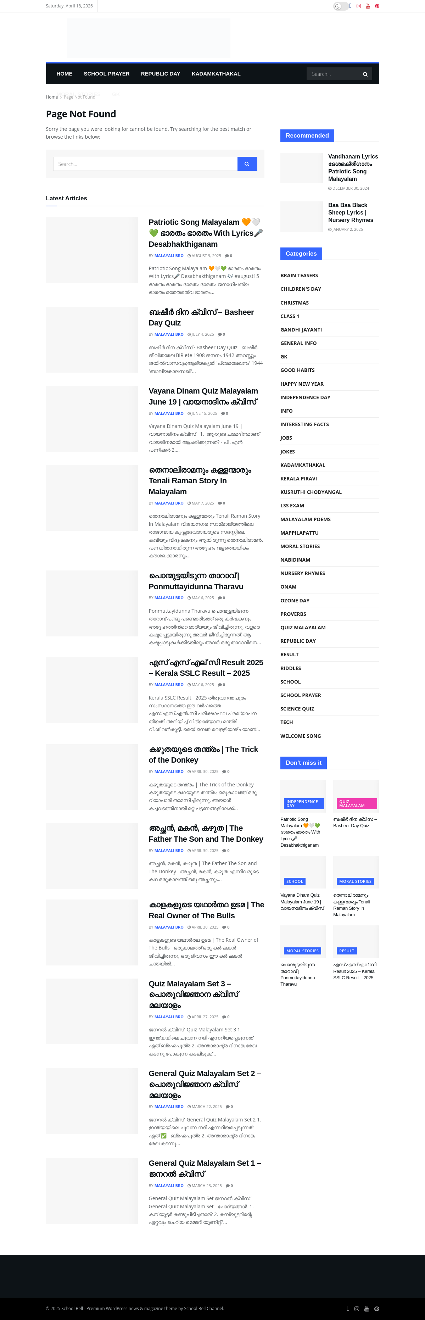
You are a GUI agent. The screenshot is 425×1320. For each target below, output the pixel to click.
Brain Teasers (299, 275)
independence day (305, 397)
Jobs (286, 437)
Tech (286, 722)
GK (116, 94)
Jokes (287, 451)
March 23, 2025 (205, 1185)
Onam (288, 586)
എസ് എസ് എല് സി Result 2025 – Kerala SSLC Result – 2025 (354, 971)
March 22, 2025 (205, 1106)
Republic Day (160, 74)
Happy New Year (302, 383)
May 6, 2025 (201, 597)
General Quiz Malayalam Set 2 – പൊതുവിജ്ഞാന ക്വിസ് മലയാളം (205, 1084)
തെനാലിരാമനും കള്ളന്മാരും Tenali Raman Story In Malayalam (200, 481)
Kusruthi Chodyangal (311, 492)
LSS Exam (292, 505)
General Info (298, 343)
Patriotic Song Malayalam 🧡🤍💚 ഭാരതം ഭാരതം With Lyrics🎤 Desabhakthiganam (206, 233)
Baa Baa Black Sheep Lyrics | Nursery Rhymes (350, 212)
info (286, 410)
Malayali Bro (169, 255)
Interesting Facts (304, 424)
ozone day (294, 600)
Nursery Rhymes (302, 573)
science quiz (297, 708)
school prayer (107, 74)
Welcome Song (300, 736)
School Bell (72, 1308)
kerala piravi (298, 478)
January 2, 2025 (345, 229)
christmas (294, 302)
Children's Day (300, 288)
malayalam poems (305, 519)
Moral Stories (79, 94)
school (290, 681)
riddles (290, 668)
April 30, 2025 (203, 771)
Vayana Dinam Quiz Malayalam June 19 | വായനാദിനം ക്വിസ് (302, 901)
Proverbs (293, 614)
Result (289, 654)
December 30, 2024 (348, 188)
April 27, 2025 (203, 1016)
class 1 (290, 316)
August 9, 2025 (204, 255)
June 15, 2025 (202, 413)
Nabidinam (295, 559)
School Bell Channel (203, 1308)
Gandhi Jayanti (301, 329)
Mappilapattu (299, 532)
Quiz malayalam (303, 627)
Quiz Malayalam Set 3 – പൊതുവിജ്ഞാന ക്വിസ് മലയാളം (193, 994)
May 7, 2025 (201, 503)
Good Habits (297, 370)
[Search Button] (365, 73)
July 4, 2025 (201, 334)
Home (65, 74)
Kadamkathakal (216, 74)
